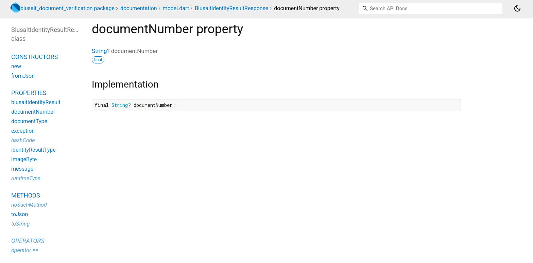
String (99, 51)
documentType (29, 121)
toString (20, 224)
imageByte (24, 159)
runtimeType (25, 178)
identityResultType (33, 150)
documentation (138, 8)
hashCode (23, 140)
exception (23, 131)
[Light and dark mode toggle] (517, 8)
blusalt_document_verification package (67, 8)
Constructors (34, 56)
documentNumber (33, 112)
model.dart (176, 8)
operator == (24, 250)
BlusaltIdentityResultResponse (231, 8)
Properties (28, 92)
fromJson (23, 76)
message (22, 169)
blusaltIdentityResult (36, 102)
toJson (19, 214)
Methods (25, 195)
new (16, 66)
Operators (27, 240)
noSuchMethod (29, 205)
